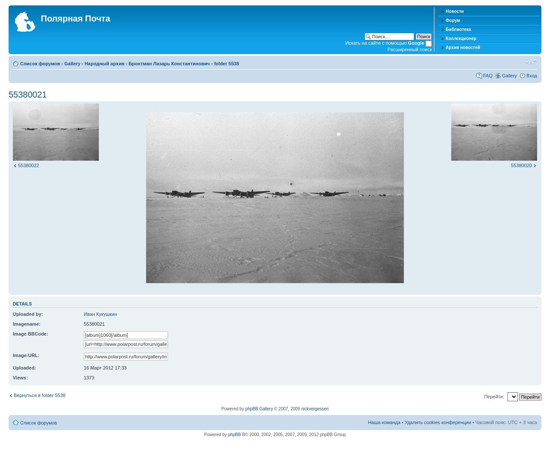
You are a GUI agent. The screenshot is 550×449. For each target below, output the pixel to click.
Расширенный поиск (410, 49)
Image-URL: (26, 355)
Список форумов (40, 63)
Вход (531, 75)
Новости (455, 11)
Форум (453, 20)
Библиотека (458, 29)
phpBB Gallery (259, 408)
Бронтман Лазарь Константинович (169, 63)
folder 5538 (226, 63)
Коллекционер (461, 38)
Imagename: (26, 324)
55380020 (521, 165)
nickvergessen (315, 408)
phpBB (234, 434)
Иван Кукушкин (100, 314)
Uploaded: (24, 367)
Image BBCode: (30, 333)
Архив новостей (463, 47)
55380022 (28, 165)
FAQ (487, 75)
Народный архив (105, 63)
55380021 (28, 94)
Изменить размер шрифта (531, 62)
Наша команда (384, 422)
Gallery (72, 63)
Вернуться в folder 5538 (39, 395)
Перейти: (494, 396)
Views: (20, 377)
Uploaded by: (28, 314)
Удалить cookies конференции (438, 422)
